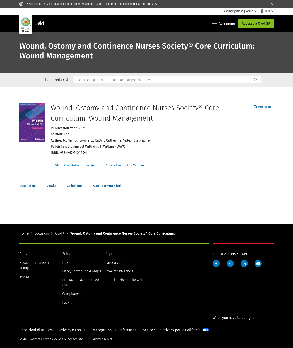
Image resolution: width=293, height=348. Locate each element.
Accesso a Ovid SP (256, 23)
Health (67, 262)
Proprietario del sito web (124, 280)
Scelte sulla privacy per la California (172, 330)
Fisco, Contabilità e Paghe (82, 271)
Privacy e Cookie (73, 330)
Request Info (74, 165)
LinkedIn (244, 263)
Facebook (216, 263)
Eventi (24, 276)
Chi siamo (26, 254)
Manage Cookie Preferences (114, 330)
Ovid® (59, 233)
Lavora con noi (116, 262)
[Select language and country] (267, 11)
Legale (67, 303)
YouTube (258, 263)
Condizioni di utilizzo (36, 330)
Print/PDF (262, 107)
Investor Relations (119, 271)
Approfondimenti (118, 254)
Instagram (230, 263)
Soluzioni (42, 233)
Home (24, 233)
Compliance (71, 294)
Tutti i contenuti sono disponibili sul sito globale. (128, 3)
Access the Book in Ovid (125, 165)
